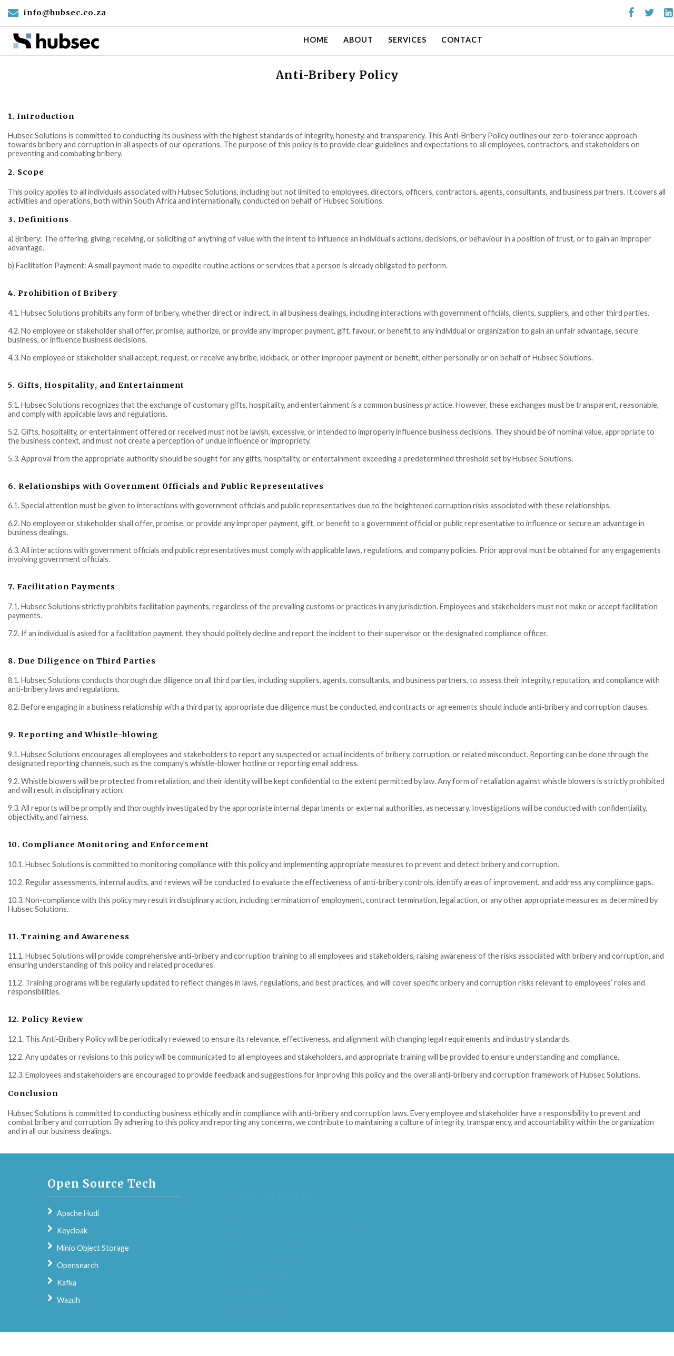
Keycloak (72, 1230)
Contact (462, 39)
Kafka (66, 1282)
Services (407, 39)
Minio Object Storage (93, 1247)
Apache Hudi (78, 1213)
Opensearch (77, 1265)
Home (316, 39)
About (358, 39)
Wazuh (68, 1299)
